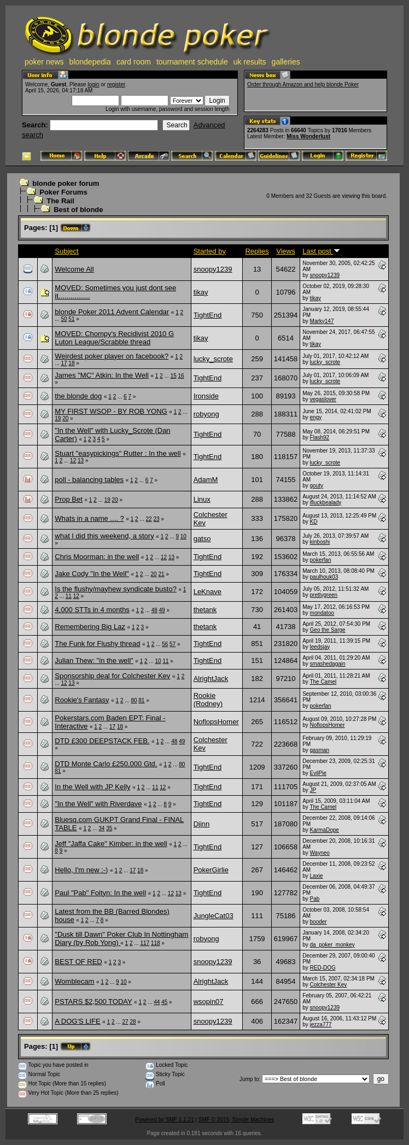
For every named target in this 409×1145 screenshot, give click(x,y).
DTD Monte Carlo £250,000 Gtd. (106, 764)
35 (109, 828)
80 (134, 700)
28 (133, 1022)
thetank (205, 610)
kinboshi (320, 542)
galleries (286, 61)
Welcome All (74, 269)
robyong (206, 414)
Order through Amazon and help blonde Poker (303, 84)
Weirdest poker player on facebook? (111, 356)
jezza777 (321, 1024)
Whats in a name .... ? (89, 518)
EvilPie (318, 773)
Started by (210, 251)
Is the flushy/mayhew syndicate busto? (116, 589)
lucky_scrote (213, 359)
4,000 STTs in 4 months (92, 610)
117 (144, 943)
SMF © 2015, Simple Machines (236, 1120)
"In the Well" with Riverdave (98, 804)
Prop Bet (69, 499)
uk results (249, 61)
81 (141, 700)
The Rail (60, 201)
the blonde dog (78, 396)
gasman (320, 750)
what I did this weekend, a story (104, 536)
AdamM (206, 479)
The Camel (322, 682)
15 (174, 376)
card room (133, 61)
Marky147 (322, 321)
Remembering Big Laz (90, 627)
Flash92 (320, 437)
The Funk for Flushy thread (97, 643)
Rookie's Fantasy (82, 700)
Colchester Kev (328, 985)
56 (165, 644)
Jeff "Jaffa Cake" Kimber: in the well (111, 843)
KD (314, 522)
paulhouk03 (324, 577)
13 (81, 460)
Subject (66, 251)
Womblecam (74, 981)
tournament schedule (192, 61)
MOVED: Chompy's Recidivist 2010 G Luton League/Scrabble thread (114, 338)
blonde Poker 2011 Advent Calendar (112, 312)
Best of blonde (78, 209)
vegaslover (323, 399)
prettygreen (324, 595)
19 (58, 418)
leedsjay (320, 647)
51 (71, 319)
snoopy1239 (213, 269)
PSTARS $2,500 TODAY (93, 1001)
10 (183, 536)
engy (316, 417)
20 (65, 418)
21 (161, 574)
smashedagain (328, 664)
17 (64, 363)
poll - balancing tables (89, 479)
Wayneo (320, 853)
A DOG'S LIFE (77, 1021)
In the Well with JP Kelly (92, 787)
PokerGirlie (211, 870)
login (93, 84)
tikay (201, 292)
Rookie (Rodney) (208, 699)
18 (71, 363)
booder (318, 922)
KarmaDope (324, 830)
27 (125, 1022)
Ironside (206, 396)
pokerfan (320, 560)
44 (157, 1002)
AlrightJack (211, 678)
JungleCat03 (213, 916)
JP (313, 790)
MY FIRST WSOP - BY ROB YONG (111, 411)
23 (156, 519)
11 (69, 596)
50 (64, 319)
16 (181, 376)
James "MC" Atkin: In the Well (102, 375)
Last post (321, 251)
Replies (256, 251)
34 (101, 828)
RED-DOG (323, 968)
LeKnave (207, 592)
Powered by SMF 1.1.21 (164, 1120)
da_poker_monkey (332, 945)
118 (155, 943)
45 (164, 1002)
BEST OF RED (78, 962)
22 (149, 519)
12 (73, 460)
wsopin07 (209, 1001)
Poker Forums (63, 192)
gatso (202, 539)
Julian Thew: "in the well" (94, 660)
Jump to (249, 1079)
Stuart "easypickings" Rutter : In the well (117, 453)
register (116, 84)
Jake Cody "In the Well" (91, 573)
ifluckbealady (326, 503)
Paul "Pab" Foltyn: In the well (100, 893)
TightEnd (208, 315)
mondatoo (322, 613)
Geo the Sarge (328, 630)
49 (162, 610)
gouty (316, 486)
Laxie (316, 876)
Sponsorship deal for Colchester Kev (112, 676)
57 (173, 644)
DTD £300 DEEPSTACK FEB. (102, 741)
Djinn (202, 824)
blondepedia (90, 61)
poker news (44, 61)
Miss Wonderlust (308, 136)
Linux (202, 499)
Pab (315, 899)
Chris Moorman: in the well (97, 557)
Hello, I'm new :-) (81, 870)
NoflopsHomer (216, 722)
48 (154, 610)
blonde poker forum (65, 183)
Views (285, 251)
